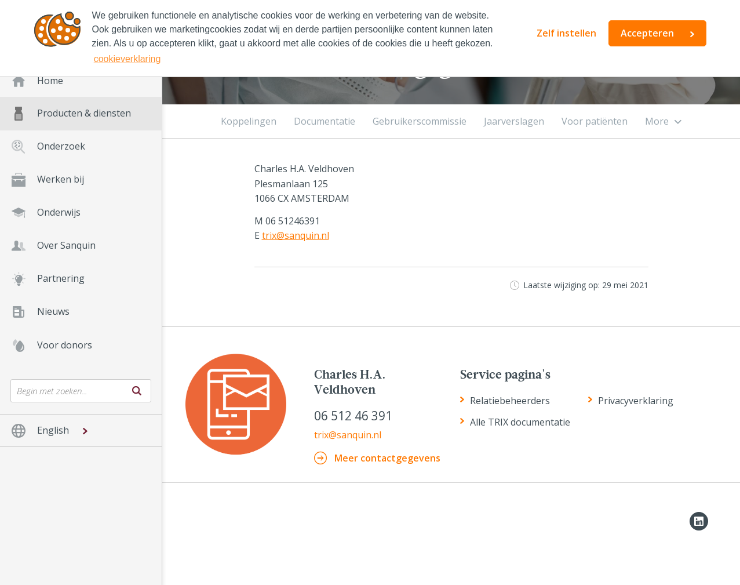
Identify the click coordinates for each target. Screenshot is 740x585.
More (657, 121)
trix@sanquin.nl (295, 235)
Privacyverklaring (635, 400)
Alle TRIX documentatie (520, 422)
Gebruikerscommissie (419, 121)
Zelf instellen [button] (566, 33)
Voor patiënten (595, 121)
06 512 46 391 (353, 416)
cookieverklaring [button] (127, 59)
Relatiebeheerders (510, 400)
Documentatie (324, 121)
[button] (81, 430)
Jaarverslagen (514, 121)
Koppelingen (248, 121)
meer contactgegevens (387, 458)
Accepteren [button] (647, 33)
